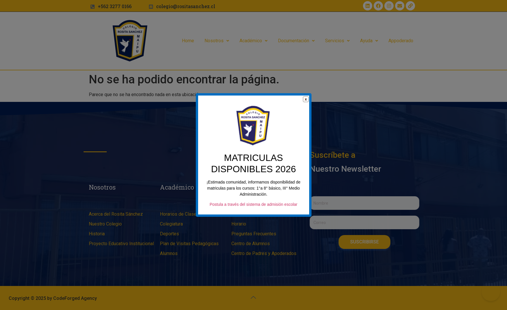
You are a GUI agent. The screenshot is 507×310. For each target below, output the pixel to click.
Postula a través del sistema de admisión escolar (253, 204)
